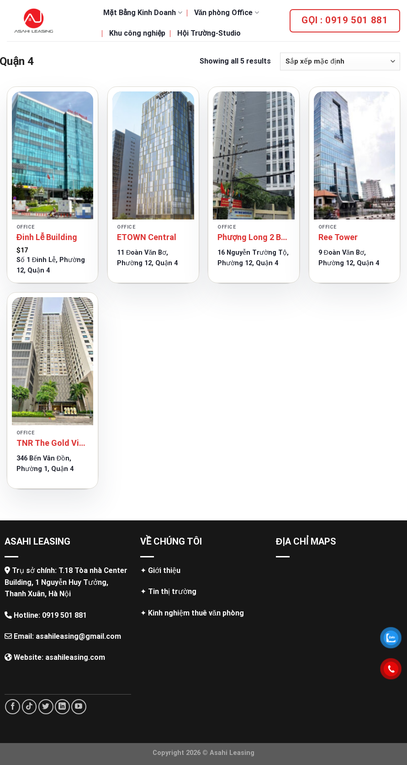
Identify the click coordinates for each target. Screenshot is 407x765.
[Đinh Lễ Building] (53, 155)
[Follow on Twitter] (45, 706)
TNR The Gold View (52, 443)
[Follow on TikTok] (29, 706)
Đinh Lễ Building (47, 237)
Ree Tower (338, 237)
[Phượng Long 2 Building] (254, 155)
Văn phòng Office (226, 12)
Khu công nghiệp (137, 33)
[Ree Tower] (355, 155)
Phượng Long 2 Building (253, 237)
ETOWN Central (146, 237)
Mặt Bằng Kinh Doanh (142, 12)
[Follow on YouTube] (78, 706)
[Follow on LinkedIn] (62, 706)
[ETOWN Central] (153, 155)
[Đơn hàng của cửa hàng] (340, 61)
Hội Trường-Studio (208, 33)
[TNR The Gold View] (53, 361)
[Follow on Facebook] (12, 706)
